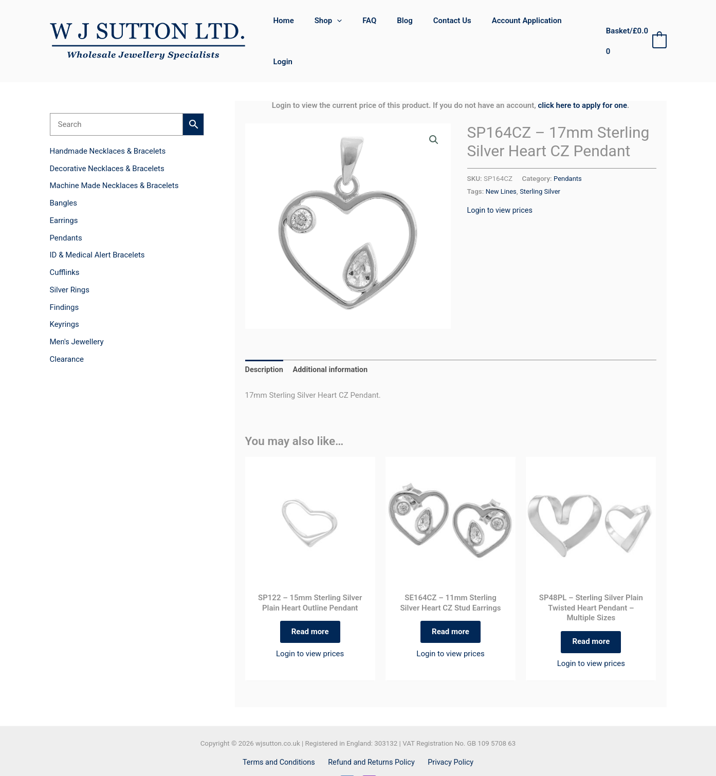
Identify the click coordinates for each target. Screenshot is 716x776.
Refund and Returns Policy (372, 737)
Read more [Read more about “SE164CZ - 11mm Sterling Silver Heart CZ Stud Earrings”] (450, 604)
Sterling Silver (542, 161)
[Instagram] (369, 758)
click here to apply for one (582, 75)
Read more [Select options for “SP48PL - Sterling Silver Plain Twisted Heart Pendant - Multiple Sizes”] (591, 614)
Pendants (568, 148)
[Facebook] (347, 758)
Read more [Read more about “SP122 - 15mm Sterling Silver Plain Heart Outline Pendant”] (310, 604)
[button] (345, 26)
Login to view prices (501, 179)
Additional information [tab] (333, 340)
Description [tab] (265, 340)
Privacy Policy (448, 737)
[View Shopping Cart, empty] (634, 26)
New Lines (502, 161)
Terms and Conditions (281, 737)
